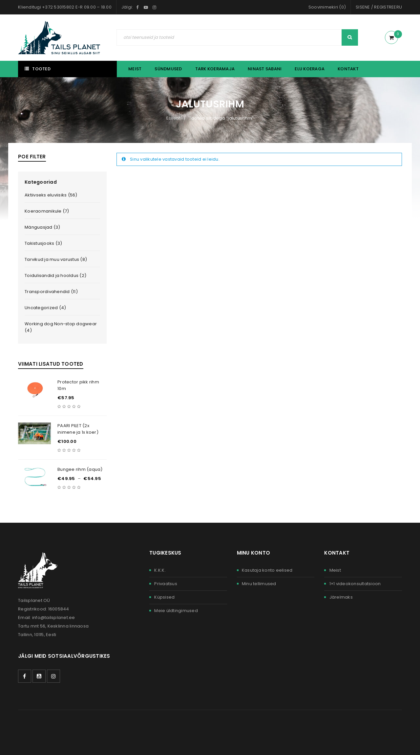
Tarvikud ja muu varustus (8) (56, 259)
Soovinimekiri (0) (327, 7)
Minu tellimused (259, 584)
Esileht (173, 118)
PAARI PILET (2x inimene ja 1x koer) (77, 429)
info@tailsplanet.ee (53, 617)
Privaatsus (165, 584)
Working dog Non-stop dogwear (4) (61, 327)
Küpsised (164, 597)
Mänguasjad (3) (42, 227)
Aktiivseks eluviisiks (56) (51, 195)
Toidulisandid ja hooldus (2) (55, 275)
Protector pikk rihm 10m (78, 385)
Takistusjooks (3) (43, 243)
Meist (335, 570)
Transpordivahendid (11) (51, 291)
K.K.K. (160, 570)
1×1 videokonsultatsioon (355, 584)
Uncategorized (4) (45, 308)
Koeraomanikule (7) (47, 211)
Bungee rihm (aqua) (80, 469)
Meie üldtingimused (176, 610)
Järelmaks (341, 597)
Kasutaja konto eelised (267, 570)
